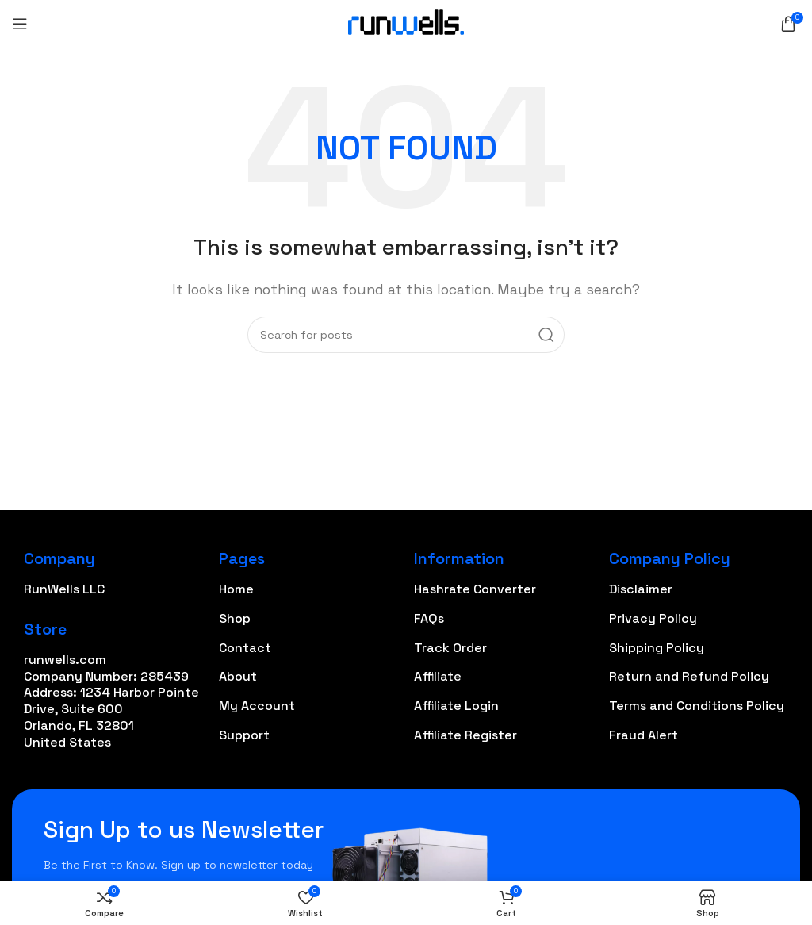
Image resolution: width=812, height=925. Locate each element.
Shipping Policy (656, 647)
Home (236, 589)
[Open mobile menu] (20, 24)
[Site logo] (406, 22)
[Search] (406, 335)
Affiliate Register (465, 735)
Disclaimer (640, 589)
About (238, 676)
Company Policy (669, 558)
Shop (235, 618)
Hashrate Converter (475, 589)
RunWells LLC (64, 589)
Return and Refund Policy (689, 676)
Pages (242, 558)
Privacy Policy (653, 618)
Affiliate (438, 676)
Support (244, 735)
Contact (245, 647)
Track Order (450, 647)
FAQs (429, 618)
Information (459, 558)
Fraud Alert (643, 735)
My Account (257, 705)
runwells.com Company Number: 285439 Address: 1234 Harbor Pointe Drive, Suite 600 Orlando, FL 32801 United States (111, 700)
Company (59, 558)
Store (45, 629)
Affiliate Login (456, 705)
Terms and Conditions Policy (696, 705)
